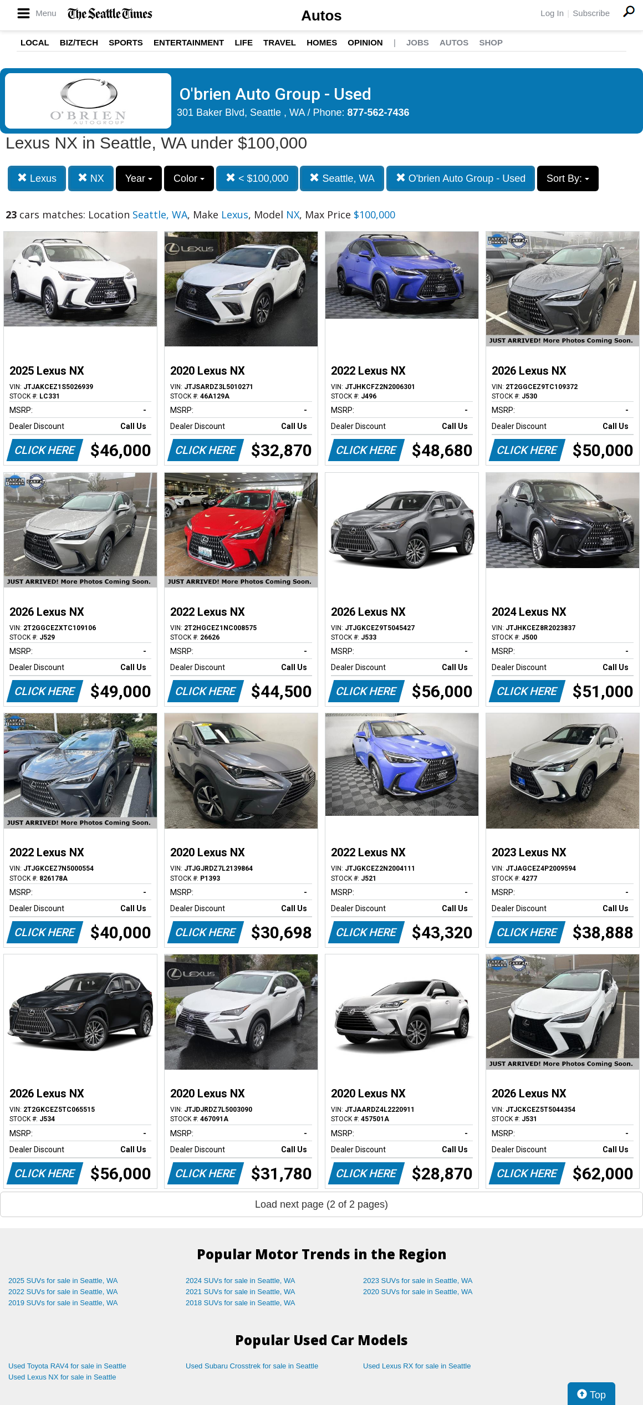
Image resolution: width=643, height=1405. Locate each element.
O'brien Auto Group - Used (461, 178)
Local (35, 42)
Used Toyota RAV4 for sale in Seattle (67, 1366)
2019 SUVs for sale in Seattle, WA (63, 1303)
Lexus (37, 178)
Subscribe (591, 13)
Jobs (417, 42)
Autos (321, 15)
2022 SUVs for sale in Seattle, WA (63, 1292)
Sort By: (568, 178)
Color (189, 178)
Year (138, 178)
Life (243, 42)
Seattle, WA (341, 178)
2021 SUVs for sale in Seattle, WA (240, 1292)
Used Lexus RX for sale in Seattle (417, 1366)
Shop (491, 42)
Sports (126, 42)
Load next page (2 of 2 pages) (321, 1204)
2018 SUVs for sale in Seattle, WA (240, 1303)
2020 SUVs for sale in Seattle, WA (418, 1292)
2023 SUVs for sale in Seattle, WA (418, 1280)
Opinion (365, 42)
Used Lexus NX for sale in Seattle (62, 1377)
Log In (552, 13)
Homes (322, 42)
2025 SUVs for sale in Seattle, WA (63, 1280)
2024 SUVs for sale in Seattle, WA (240, 1280)
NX (91, 178)
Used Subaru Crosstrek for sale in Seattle (252, 1366)
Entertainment (189, 42)
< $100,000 (257, 178)
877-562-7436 (379, 112)
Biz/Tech (79, 42)
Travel (279, 42)
